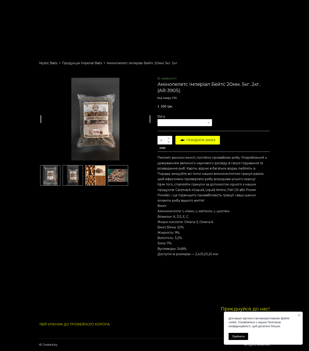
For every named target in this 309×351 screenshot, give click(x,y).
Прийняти (238, 336)
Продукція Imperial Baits (82, 63)
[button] (169, 138)
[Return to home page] (48, 25)
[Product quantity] (164, 140)
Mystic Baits (48, 63)
